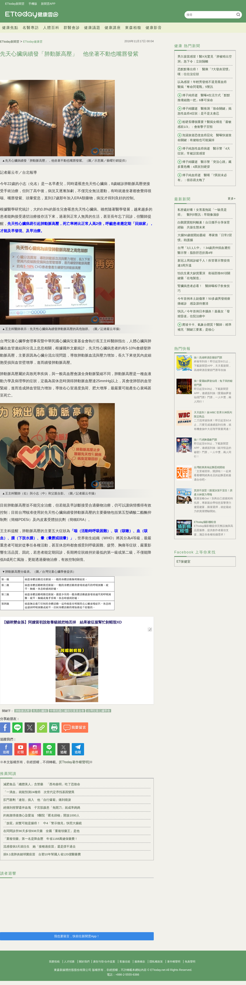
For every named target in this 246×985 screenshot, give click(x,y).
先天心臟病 (40, 710)
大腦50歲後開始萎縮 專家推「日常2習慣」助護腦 (205, 237)
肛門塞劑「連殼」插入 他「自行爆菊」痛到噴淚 (37, 799)
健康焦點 (10, 28)
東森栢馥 (133, 28)
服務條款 (139, 961)
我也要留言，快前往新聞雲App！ (77, 936)
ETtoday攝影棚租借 (205, 522)
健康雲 (31, 14)
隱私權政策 (156, 961)
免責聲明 (190, 961)
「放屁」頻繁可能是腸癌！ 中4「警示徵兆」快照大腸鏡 (44, 823)
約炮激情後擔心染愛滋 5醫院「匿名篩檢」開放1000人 (41, 815)
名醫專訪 (31, 28)
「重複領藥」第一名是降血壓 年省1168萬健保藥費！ (40, 838)
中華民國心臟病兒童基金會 (67, 710)
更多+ (232, 198)
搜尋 (238, 14)
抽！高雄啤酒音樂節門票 (208, 357)
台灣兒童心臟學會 (98, 710)
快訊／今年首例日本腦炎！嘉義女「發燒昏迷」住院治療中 (204, 313)
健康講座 (113, 28)
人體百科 (51, 28)
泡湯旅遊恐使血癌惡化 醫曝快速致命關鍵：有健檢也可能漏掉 (204, 137)
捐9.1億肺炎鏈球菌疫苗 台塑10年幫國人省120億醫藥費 (42, 854)
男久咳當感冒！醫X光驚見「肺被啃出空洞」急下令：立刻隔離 (205, 59)
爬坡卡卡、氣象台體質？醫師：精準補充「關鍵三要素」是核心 (204, 327)
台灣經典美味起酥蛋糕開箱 (209, 467)
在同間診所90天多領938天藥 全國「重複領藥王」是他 (41, 831)
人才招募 (69, 961)
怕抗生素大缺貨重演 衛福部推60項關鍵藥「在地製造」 (204, 275)
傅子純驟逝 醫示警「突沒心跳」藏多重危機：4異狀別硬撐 (204, 164)
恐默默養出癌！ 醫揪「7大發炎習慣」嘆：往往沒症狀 (204, 71)
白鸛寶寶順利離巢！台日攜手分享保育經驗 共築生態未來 (204, 225)
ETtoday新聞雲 (14, 3)
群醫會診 (72, 28)
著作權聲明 (173, 961)
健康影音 (154, 28)
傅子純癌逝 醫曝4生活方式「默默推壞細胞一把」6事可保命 (204, 97)
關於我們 (84, 961)
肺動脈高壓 (22, 710)
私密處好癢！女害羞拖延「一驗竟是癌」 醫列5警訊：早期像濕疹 (202, 212)
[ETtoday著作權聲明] (74, 762)
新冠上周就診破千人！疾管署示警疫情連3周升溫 (204, 263)
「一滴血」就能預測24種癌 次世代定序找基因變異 (38, 792)
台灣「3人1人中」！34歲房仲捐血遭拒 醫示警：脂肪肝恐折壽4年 (205, 250)
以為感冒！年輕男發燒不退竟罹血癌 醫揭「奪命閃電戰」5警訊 (204, 84)
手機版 (32, 3)
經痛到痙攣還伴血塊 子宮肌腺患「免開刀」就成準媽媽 (41, 807)
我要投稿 (54, 961)
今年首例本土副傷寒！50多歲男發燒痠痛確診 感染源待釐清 (204, 301)
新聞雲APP (48, 3)
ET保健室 (183, 561)
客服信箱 (125, 961)
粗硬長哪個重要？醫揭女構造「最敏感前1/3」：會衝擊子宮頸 (204, 124)
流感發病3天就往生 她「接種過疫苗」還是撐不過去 (39, 846)
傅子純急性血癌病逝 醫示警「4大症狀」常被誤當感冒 (204, 150)
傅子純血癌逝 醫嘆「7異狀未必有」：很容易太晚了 (202, 177)
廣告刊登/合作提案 (104, 961)
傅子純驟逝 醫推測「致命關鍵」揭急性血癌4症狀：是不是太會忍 (204, 111)
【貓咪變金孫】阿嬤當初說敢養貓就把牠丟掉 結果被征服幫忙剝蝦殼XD (62, 622)
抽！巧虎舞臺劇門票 (205, 439)
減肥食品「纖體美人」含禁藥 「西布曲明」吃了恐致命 (41, 784)
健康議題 (92, 28)
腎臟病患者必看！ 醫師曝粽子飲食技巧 (204, 288)
